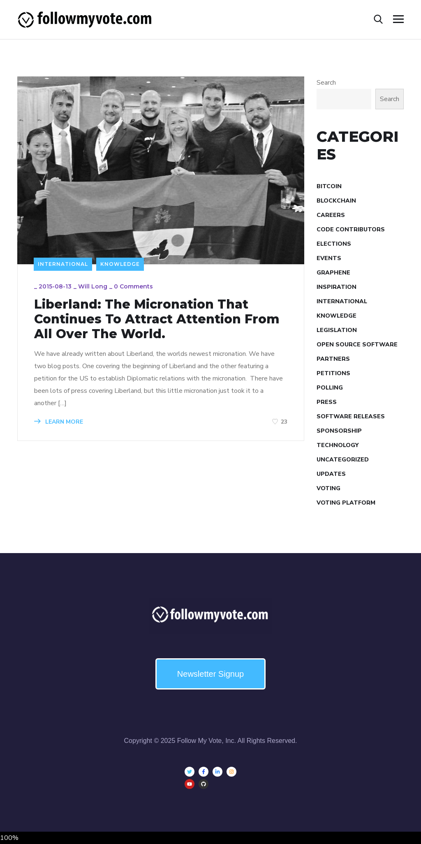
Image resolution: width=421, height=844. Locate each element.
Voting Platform (346, 503)
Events (329, 258)
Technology (338, 445)
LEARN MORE (58, 422)
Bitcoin (329, 186)
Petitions (333, 373)
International (63, 264)
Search (326, 82)
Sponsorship (339, 431)
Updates (331, 474)
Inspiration (336, 287)
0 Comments (133, 286)
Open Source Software (357, 344)
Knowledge (120, 264)
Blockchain (336, 201)
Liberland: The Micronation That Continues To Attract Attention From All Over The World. (157, 319)
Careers (331, 215)
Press (327, 402)
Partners (333, 359)
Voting (328, 488)
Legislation (337, 330)
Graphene (333, 273)
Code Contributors (351, 229)
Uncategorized (343, 460)
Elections (334, 244)
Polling (330, 388)
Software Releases (351, 416)
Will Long (92, 286)
